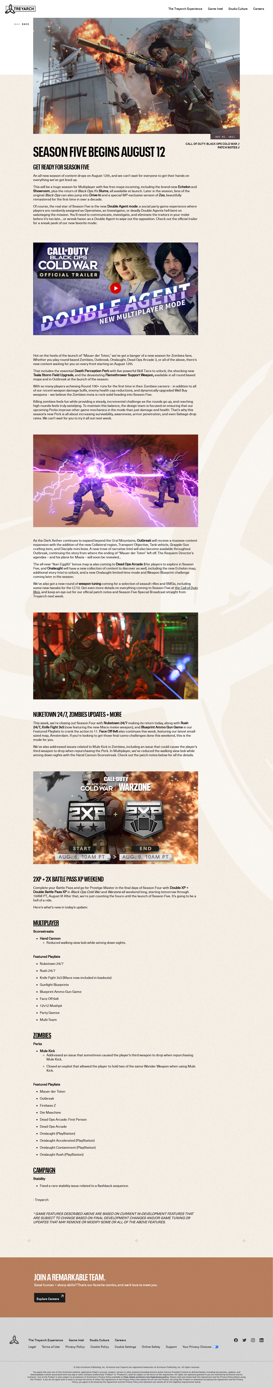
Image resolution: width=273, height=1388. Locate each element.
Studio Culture (238, 9)
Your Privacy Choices (196, 1347)
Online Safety (151, 1347)
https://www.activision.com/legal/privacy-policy (146, 1377)
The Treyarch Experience (185, 9)
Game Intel (215, 9)
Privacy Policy (75, 1347)
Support (171, 1347)
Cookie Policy (99, 1347)
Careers (258, 9)
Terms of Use (51, 1347)
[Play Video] (115, 288)
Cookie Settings (125, 1347)
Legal (32, 1347)
